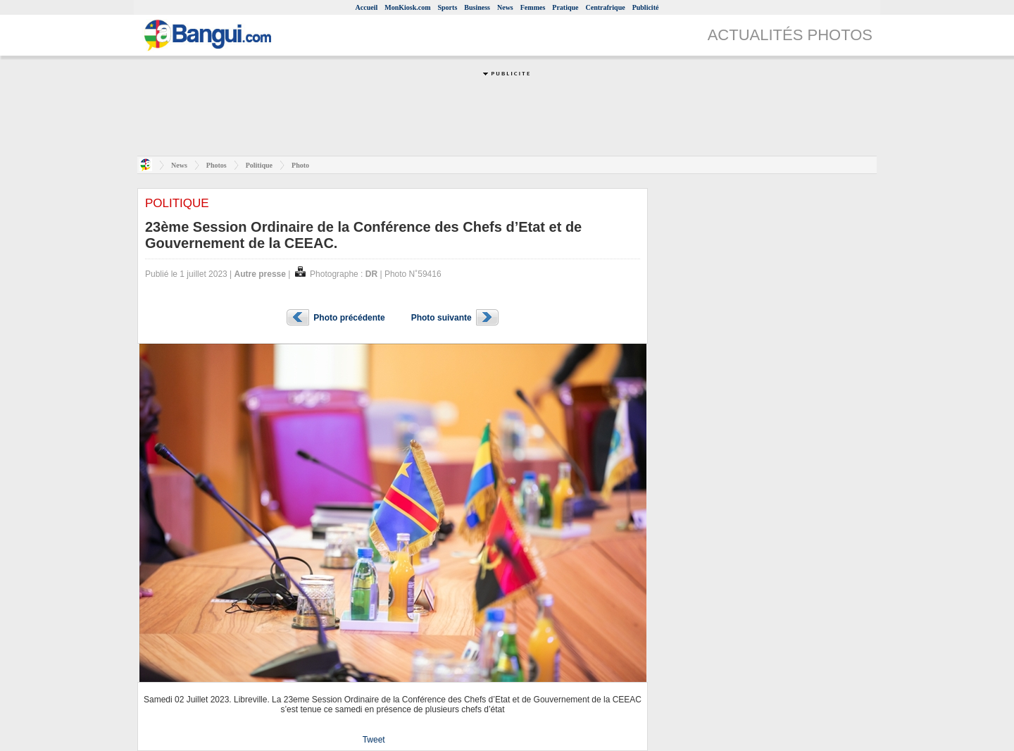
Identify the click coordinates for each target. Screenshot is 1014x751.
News (505, 7)
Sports (448, 7)
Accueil (367, 7)
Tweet (374, 740)
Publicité (645, 7)
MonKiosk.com (407, 7)
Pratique (565, 7)
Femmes (533, 7)
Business (477, 7)
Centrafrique (605, 7)
